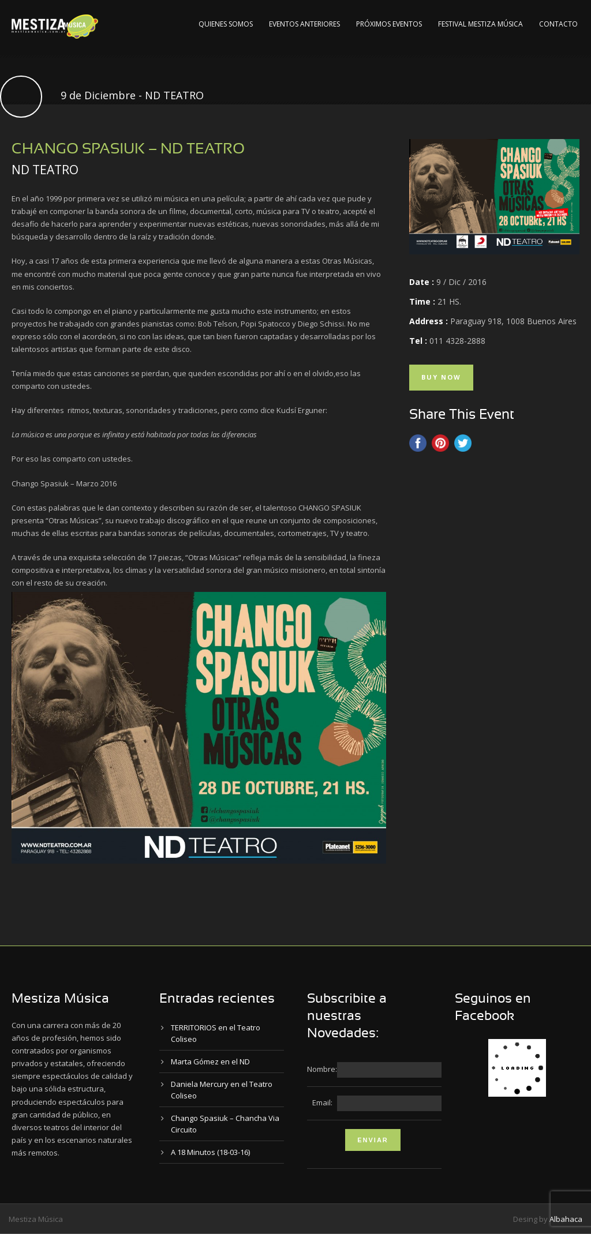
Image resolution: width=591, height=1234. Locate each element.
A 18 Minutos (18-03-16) (210, 1152)
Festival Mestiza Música (480, 24)
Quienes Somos (226, 24)
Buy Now (441, 377)
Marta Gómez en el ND (210, 1061)
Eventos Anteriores (304, 24)
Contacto (558, 24)
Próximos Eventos (389, 24)
